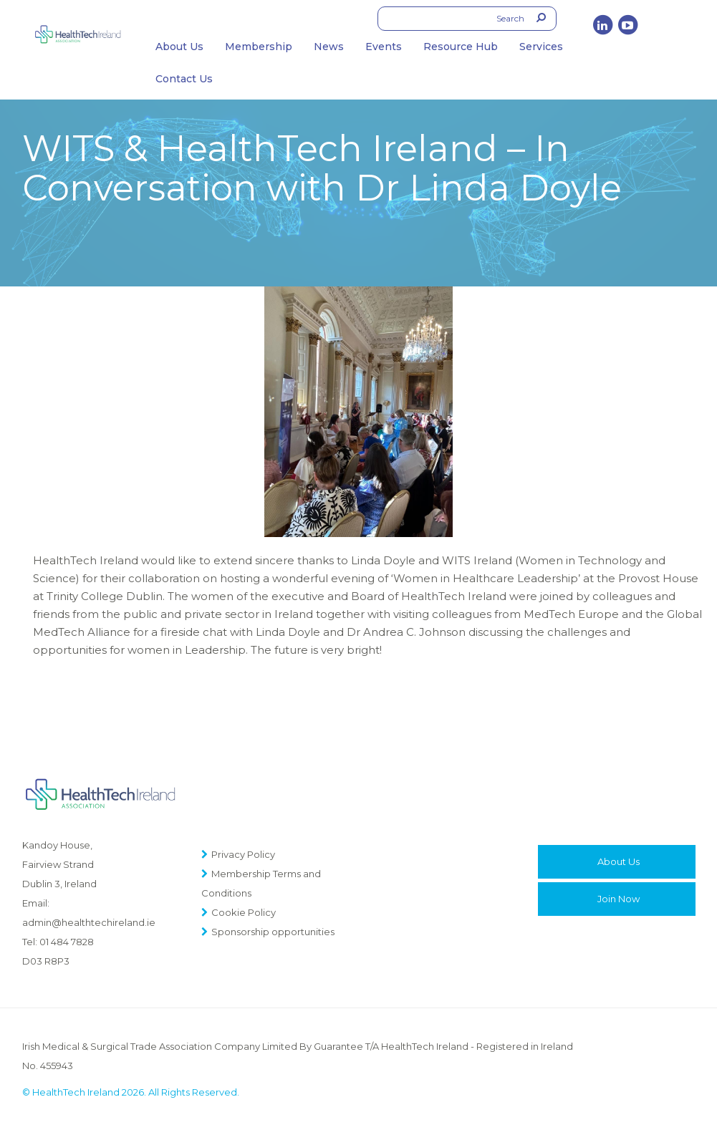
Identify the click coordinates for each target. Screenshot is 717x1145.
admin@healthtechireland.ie (88, 922)
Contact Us (184, 78)
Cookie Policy (243, 912)
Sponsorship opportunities (273, 931)
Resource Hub (460, 46)
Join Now (618, 898)
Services (541, 46)
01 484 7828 (66, 941)
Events (383, 46)
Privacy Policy (243, 854)
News (329, 46)
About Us (179, 46)
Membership (258, 46)
